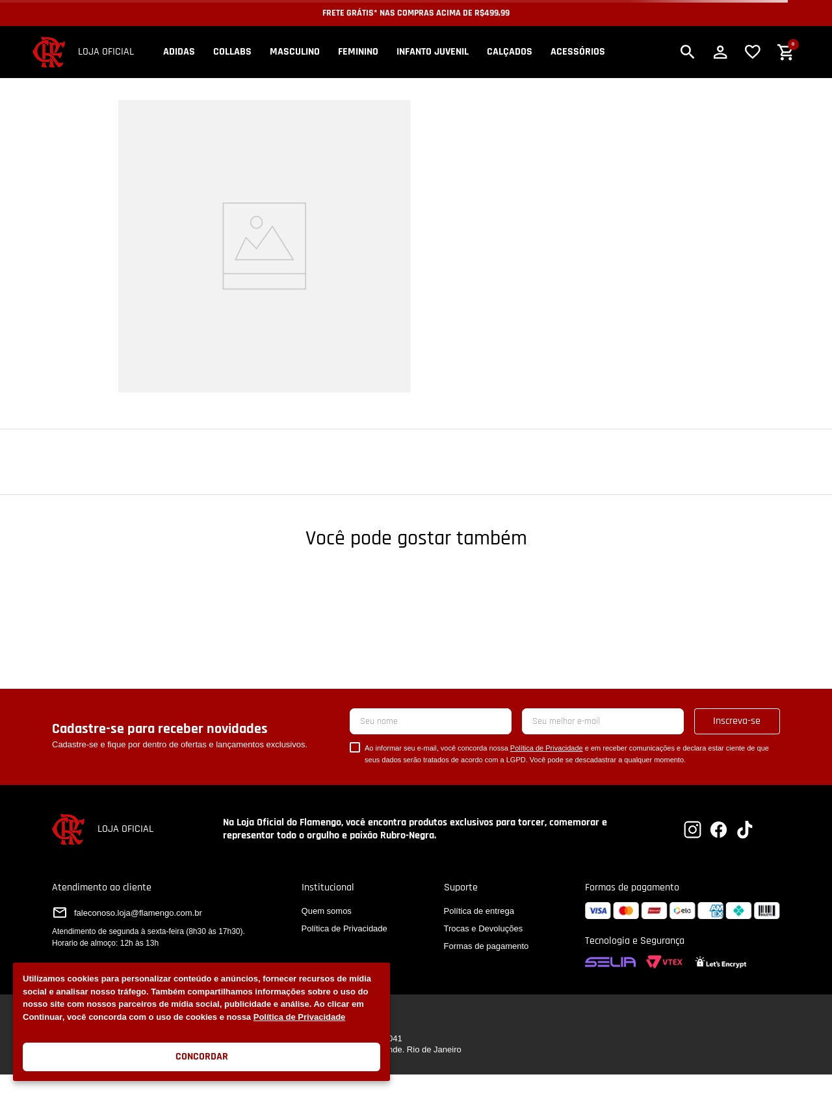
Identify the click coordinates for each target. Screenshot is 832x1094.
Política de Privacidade (300, 1017)
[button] (688, 52)
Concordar (202, 1056)
